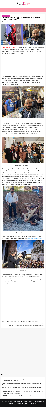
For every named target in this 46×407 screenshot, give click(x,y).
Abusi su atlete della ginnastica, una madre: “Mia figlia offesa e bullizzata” (23, 320)
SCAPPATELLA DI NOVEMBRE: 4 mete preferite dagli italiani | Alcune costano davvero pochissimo (22, 388)
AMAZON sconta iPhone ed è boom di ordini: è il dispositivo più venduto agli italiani (21, 395)
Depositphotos (34, 403)
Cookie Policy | (14, 404)
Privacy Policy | (21, 404)
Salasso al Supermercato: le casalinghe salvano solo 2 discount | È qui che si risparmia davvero (21, 384)
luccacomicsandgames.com (35, 238)
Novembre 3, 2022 (12, 21)
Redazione (5, 21)
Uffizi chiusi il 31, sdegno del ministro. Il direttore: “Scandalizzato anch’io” (23, 324)
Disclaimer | (28, 404)
